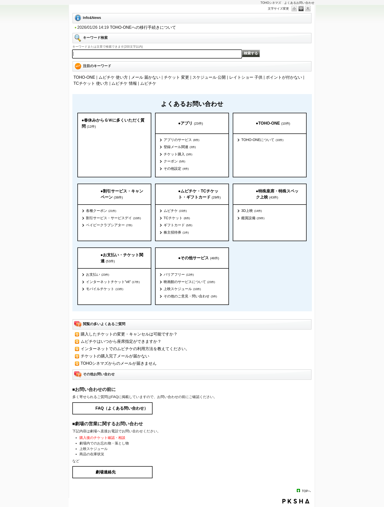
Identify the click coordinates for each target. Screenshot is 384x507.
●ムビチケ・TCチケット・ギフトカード (199, 194)
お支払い (97, 274)
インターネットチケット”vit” (113, 282)
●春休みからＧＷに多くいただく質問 (113, 123)
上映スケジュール (182, 289)
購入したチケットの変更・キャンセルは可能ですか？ (129, 334)
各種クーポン (101, 211)
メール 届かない (145, 77)
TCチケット (177, 218)
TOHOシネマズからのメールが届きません (119, 363)
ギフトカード (178, 225)
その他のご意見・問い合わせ (190, 296)
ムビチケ (148, 83)
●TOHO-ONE (273, 123)
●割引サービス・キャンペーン (122, 194)
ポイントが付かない (284, 77)
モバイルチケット (104, 289)
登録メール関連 (180, 147)
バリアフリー (179, 274)
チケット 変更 (176, 77)
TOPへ (306, 491)
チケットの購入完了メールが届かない (115, 356)
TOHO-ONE (84, 77)
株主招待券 (176, 232)
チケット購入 (178, 154)
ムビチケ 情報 (124, 83)
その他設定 (176, 168)
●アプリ (190, 123)
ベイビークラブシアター (109, 225)
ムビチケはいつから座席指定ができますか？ (121, 341)
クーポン (174, 161)
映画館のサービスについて (189, 282)
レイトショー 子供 (245, 77)
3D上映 (251, 211)
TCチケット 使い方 (91, 83)
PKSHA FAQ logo (295, 501)
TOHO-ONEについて (262, 140)
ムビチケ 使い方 (113, 77)
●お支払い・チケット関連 (122, 258)
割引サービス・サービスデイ (113, 218)
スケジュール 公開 (209, 77)
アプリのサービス (181, 140)
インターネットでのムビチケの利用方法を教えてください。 (135, 349)
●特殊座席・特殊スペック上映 (277, 194)
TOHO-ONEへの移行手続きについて (143, 27)
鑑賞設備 (252, 218)
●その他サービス (198, 258)
